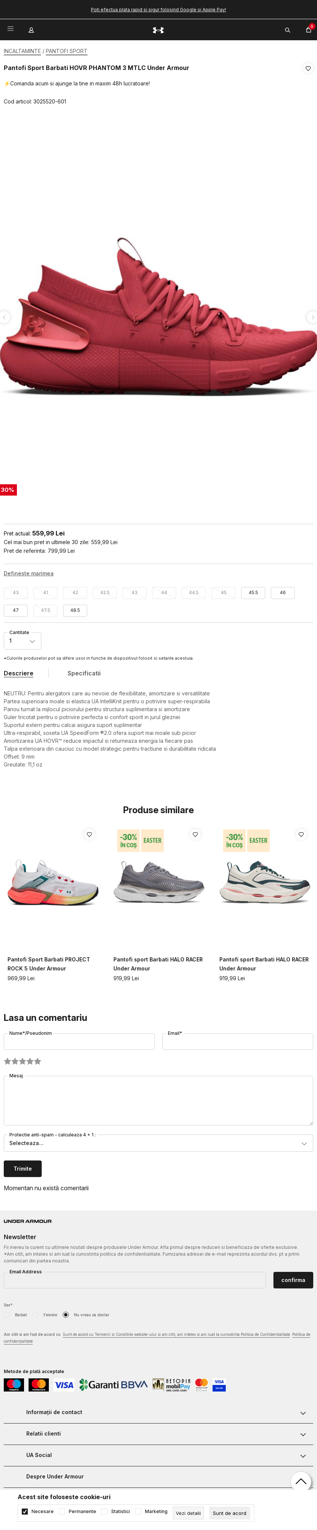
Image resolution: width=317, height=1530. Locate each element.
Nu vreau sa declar (91, 1312)
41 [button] (45, 590)
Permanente (82, 1511)
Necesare (43, 1511)
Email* (175, 1030)
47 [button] (16, 607)
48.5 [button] (75, 607)
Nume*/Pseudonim (30, 1030)
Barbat (21, 1312)
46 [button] (283, 590)
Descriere (18, 670)
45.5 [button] (253, 590)
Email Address (25, 1269)
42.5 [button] (105, 590)
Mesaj (16, 1073)
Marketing (156, 1511)
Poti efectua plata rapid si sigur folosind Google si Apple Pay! (158, 9)
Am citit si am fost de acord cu (157, 1335)
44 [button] (164, 590)
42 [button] (75, 590)
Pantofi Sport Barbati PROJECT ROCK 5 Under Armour (49, 961)
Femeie (50, 1312)
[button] (308, 85)
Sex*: (9, 1302)
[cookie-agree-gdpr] (229, 1513)
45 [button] (223, 590)
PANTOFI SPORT (67, 51)
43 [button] (16, 590)
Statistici (120, 1511)
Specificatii (84, 670)
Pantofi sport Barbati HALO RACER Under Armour (158, 961)
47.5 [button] (45, 607)
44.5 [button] (194, 590)
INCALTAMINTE (22, 51)
